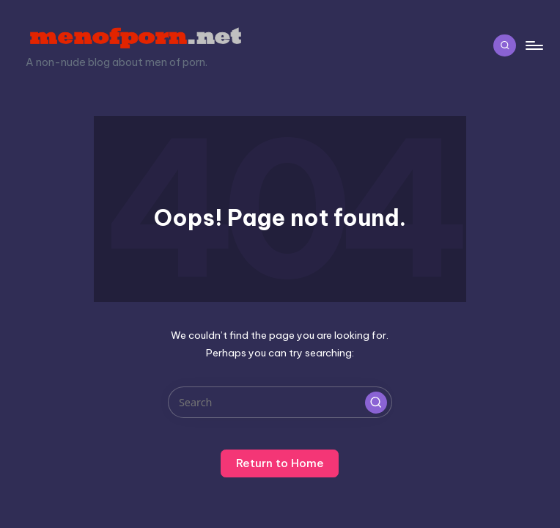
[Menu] (533, 45)
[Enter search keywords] (279, 402)
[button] (376, 403)
